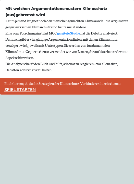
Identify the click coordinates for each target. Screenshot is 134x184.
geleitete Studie (68, 33)
